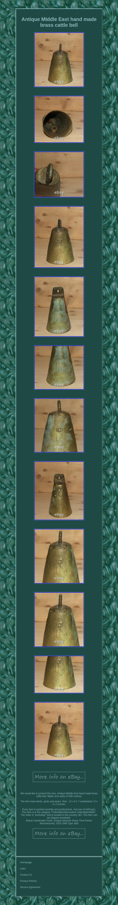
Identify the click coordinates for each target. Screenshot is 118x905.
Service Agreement (30, 887)
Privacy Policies (28, 881)
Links (23, 868)
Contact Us (26, 874)
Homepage (26, 862)
